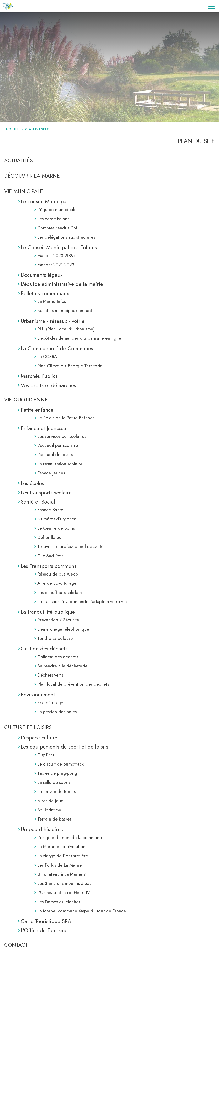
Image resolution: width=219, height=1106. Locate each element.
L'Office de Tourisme (44, 930)
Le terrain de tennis (56, 791)
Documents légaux (42, 274)
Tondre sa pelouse (55, 638)
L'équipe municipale (57, 209)
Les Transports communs (48, 565)
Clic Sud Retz (50, 555)
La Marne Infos (51, 301)
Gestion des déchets (44, 648)
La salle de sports (53, 782)
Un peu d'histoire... (43, 829)
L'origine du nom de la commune (69, 837)
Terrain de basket (54, 819)
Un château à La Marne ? (61, 874)
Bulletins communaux (45, 293)
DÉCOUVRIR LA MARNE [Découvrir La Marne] (32, 175)
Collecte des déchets (57, 657)
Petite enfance (37, 409)
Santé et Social (38, 501)
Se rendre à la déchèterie (62, 666)
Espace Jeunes (51, 473)
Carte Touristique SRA (46, 921)
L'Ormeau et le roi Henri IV (63, 892)
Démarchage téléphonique (63, 629)
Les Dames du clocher (58, 902)
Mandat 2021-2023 (55, 264)
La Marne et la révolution (61, 846)
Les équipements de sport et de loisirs (64, 746)
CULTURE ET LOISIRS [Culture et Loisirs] (28, 727)
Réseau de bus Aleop (57, 574)
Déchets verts (50, 675)
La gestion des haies (57, 711)
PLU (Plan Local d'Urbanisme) (66, 329)
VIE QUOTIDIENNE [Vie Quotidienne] (26, 399)
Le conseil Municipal (44, 201)
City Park (45, 754)
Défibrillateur (50, 537)
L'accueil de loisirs (55, 454)
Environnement (38, 694)
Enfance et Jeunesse (43, 428)
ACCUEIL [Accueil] (12, 129)
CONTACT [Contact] (16, 944)
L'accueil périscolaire (57, 445)
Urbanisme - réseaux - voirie (52, 320)
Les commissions (53, 219)
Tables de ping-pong (57, 773)
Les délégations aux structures (66, 237)
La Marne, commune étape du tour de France (81, 911)
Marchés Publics (39, 375)
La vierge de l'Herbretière (62, 855)
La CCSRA (47, 356)
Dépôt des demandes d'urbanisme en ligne (79, 338)
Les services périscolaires (61, 436)
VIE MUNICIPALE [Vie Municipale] (23, 191)
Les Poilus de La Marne (59, 865)
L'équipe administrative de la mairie (62, 284)
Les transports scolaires (47, 492)
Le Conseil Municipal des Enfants (59, 247)
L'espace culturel (40, 737)
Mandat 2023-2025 (56, 255)
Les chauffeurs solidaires (61, 592)
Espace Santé (50, 509)
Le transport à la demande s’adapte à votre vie (82, 601)
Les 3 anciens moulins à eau (64, 883)
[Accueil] (8, 6)
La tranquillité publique (48, 611)
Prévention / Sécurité (58, 620)
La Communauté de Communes (57, 348)
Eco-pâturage (50, 702)
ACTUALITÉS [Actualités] (18, 160)
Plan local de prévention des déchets (73, 684)
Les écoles (32, 483)
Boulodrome (49, 810)
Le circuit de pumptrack (60, 764)
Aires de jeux (50, 800)
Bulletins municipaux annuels (65, 310)
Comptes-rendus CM (57, 228)
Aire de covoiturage (56, 583)
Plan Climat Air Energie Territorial (70, 365)
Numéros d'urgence (56, 519)
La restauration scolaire (60, 464)
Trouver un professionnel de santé (70, 546)
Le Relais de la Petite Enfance (66, 418)
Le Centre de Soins (56, 528)
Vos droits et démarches (48, 385)
